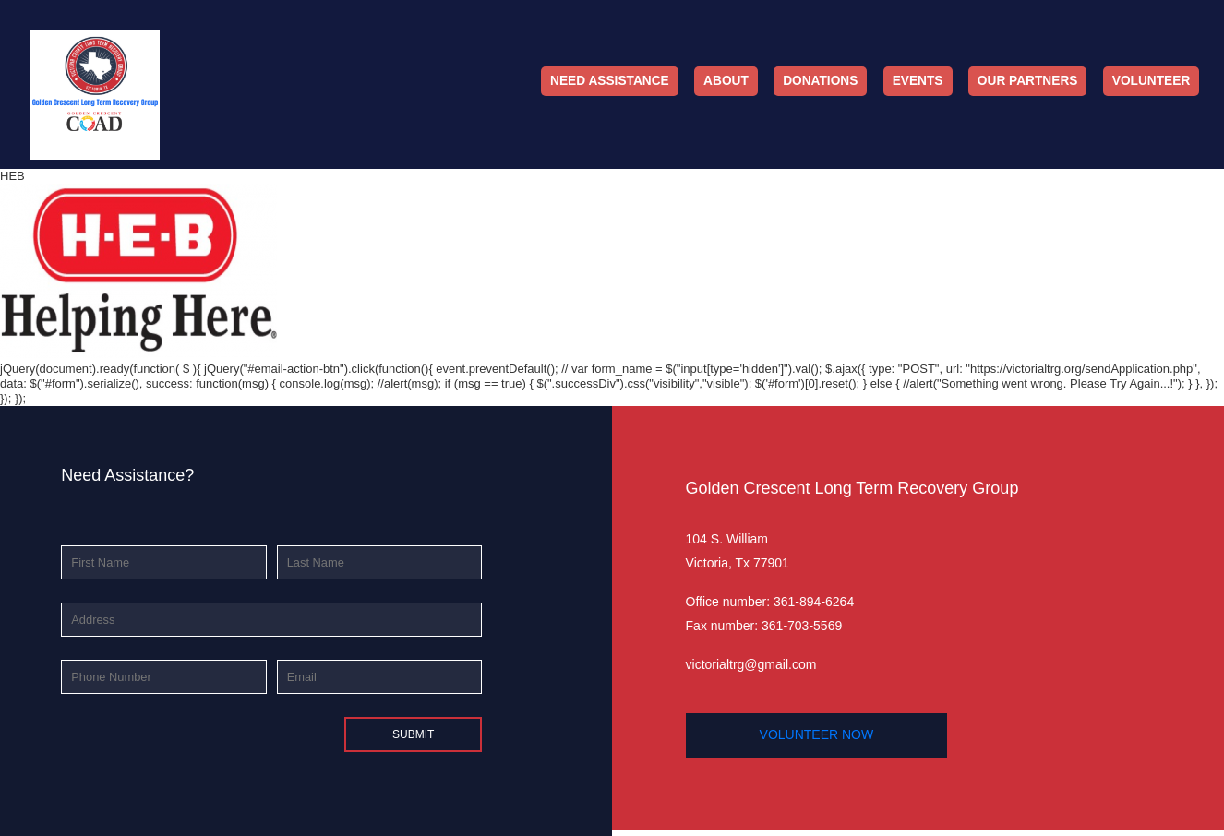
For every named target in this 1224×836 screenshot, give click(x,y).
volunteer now (817, 734)
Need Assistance (609, 81)
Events (918, 81)
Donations (820, 81)
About (726, 81)
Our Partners (1028, 81)
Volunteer (1151, 81)
